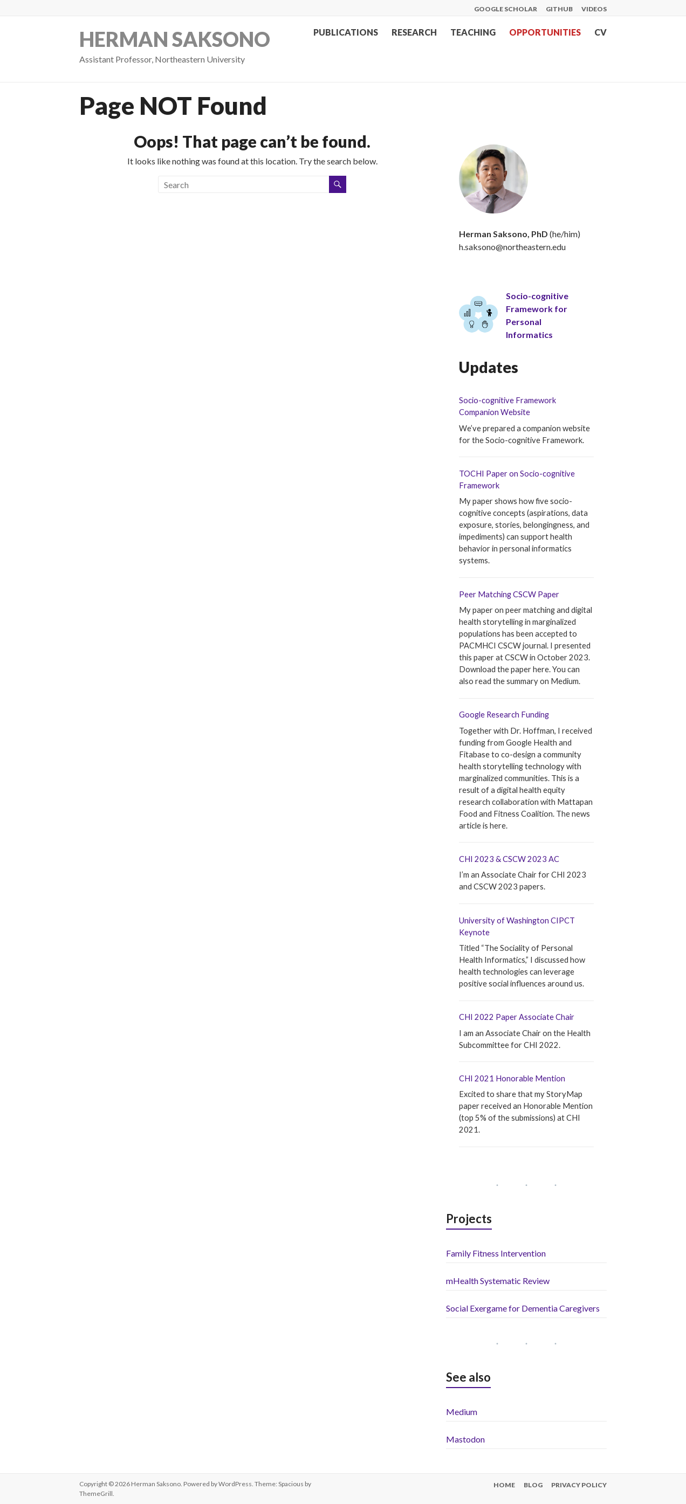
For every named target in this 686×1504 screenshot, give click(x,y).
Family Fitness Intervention (496, 1253)
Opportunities (545, 32)
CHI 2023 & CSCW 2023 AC (509, 859)
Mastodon (465, 1439)
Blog (533, 1485)
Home (504, 1485)
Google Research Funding (504, 714)
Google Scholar (505, 8)
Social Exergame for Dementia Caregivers (523, 1308)
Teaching (473, 32)
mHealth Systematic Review (498, 1280)
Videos (594, 8)
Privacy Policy (579, 1485)
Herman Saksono (174, 39)
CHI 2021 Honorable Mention (512, 1078)
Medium (461, 1411)
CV (600, 32)
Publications (345, 32)
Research (414, 32)
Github (559, 8)
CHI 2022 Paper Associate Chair (516, 1017)
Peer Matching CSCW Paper (509, 594)
